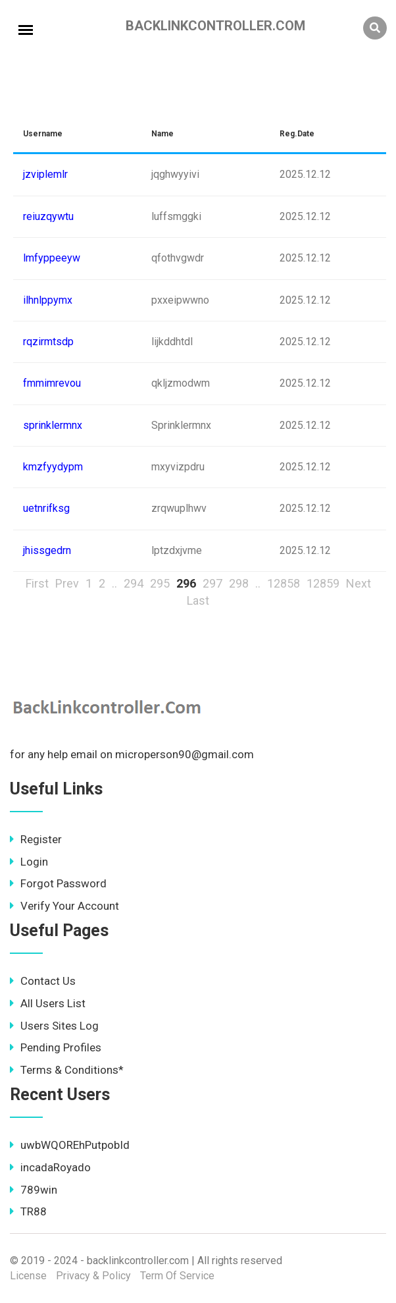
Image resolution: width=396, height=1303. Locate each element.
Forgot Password (58, 883)
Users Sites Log (54, 1025)
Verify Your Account (64, 905)
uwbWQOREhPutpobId (70, 1144)
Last (198, 600)
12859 (323, 583)
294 (133, 583)
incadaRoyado (50, 1167)
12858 (283, 583)
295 (160, 583)
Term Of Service (177, 1275)
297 (212, 583)
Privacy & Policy (93, 1275)
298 (239, 583)
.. (114, 583)
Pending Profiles (55, 1047)
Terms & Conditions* (67, 1069)
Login (29, 861)
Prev (67, 583)
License (28, 1275)
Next (358, 583)
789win (33, 1189)
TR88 (28, 1211)
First (37, 583)
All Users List (48, 1003)
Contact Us (43, 980)
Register (36, 839)
